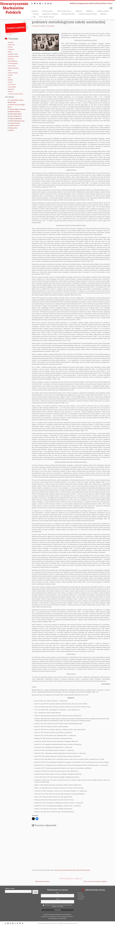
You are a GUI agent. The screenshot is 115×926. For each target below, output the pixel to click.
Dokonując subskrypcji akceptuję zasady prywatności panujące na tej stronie (57, 905)
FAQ (34, 17)
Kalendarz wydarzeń (103, 11)
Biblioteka (103, 14)
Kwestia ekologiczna (13, 63)
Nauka (9, 70)
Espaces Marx (13, 128)
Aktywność (10, 42)
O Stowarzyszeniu (48, 11)
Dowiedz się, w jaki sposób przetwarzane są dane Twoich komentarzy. (72, 870)
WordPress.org (81, 898)
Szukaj (35, 892)
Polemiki (10, 75)
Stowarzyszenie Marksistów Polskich (13, 7)
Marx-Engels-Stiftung (16, 114)
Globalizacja (11, 49)
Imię (57, 893)
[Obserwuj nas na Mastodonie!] (46, 4)
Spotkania (79, 11)
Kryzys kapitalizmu (12, 61)
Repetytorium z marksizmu (50, 14)
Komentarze (11, 58)
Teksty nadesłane (12, 86)
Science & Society (15, 123)
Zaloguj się (80, 892)
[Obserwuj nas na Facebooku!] (48, 4)
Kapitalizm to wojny (13, 54)
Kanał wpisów (80, 894)
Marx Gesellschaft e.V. (16, 116)
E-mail (57, 899)
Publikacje (90, 11)
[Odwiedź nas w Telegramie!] (40, 4)
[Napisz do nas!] (35, 4)
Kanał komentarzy (81, 896)
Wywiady (10, 91)
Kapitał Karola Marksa (13, 56)
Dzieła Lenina (11, 44)
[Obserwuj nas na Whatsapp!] (43, 4)
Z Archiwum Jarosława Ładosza (87, 14)
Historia (10, 51)
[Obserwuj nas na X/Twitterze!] (51, 4)
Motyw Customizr (73, 923)
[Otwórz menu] (111, 8)
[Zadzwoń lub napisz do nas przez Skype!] (38, 4)
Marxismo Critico (14, 125)
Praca (9, 77)
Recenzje (10, 82)
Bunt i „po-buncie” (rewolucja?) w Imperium (96, 881)
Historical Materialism (16, 118)
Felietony (10, 47)
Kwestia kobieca (12, 65)
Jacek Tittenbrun (50, 26)
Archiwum (36, 14)
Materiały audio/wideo (68, 14)
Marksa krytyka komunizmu (42, 881)
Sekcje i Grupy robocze (64, 11)
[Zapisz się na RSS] (32, 4)
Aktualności (34, 11)
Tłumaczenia (11, 89)
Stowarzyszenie (11, 84)
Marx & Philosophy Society (18, 121)
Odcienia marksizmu (13, 72)
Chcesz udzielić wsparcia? (46, 17)
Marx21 (12, 130)
